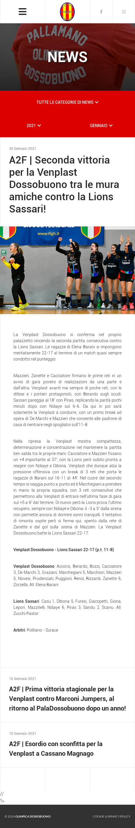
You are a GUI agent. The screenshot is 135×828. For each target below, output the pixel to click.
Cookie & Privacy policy (111, 816)
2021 (31, 125)
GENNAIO (99, 125)
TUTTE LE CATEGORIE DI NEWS (65, 102)
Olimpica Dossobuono (33, 816)
